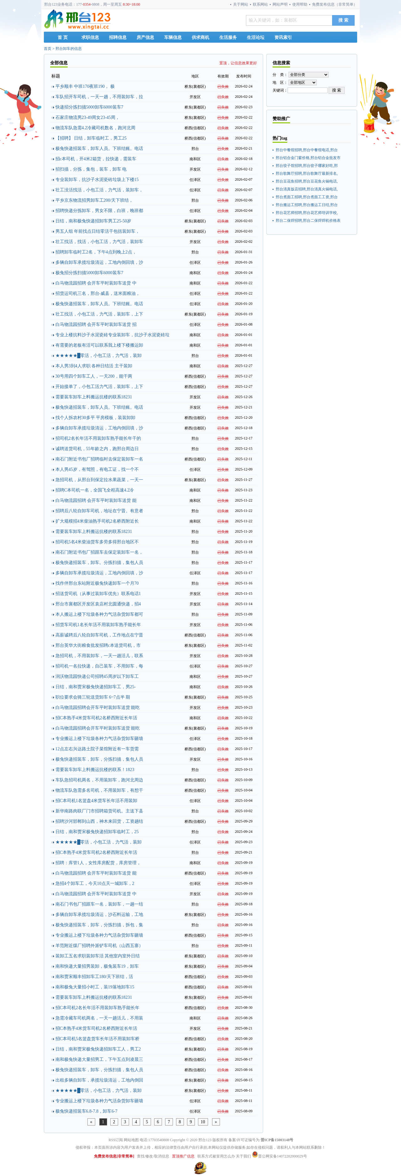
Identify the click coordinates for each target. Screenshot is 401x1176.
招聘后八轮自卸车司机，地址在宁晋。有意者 (99, 510)
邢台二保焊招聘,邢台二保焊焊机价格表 (308, 220)
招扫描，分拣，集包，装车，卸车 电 (91, 169)
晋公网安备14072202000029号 (279, 1156)
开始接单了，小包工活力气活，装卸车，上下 (99, 386)
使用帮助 (299, 4)
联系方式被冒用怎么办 (216, 1156)
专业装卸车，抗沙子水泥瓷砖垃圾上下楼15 (97, 179)
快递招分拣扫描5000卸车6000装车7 (89, 107)
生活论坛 (255, 37)
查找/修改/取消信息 (153, 1156)
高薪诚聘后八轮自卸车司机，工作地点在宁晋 (99, 635)
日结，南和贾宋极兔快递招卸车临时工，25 (97, 831)
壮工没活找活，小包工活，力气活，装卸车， (99, 190)
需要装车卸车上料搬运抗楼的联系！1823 (94, 769)
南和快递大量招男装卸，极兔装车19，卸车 (97, 966)
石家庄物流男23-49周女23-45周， (87, 117)
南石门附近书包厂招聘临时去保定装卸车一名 (99, 459)
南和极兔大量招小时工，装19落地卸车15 (94, 987)
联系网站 (260, 4)
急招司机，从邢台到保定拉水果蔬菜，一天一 (99, 479)
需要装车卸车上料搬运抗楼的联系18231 (93, 397)
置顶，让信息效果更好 (238, 63)
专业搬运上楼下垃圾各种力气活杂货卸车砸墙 (99, 738)
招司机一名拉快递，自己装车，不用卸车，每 (99, 666)
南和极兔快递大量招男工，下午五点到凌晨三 (99, 1059)
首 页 (63, 37)
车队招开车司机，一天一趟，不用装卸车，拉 (99, 96)
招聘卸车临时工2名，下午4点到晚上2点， (96, 252)
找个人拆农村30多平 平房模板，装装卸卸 (95, 417)
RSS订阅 (116, 1140)
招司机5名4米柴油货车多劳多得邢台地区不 (97, 542)
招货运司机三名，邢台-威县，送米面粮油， (97, 293)
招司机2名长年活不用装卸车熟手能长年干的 (98, 438)
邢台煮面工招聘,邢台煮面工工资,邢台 (307, 197)
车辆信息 (173, 37)
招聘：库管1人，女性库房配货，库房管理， (98, 862)
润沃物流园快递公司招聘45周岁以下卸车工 (97, 676)
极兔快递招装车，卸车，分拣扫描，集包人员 (99, 759)
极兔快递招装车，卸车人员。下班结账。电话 (99, 148)
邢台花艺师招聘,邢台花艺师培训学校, (307, 212)
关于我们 (243, 1156)
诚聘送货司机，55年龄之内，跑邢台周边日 (97, 448)
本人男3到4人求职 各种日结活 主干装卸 (93, 366)
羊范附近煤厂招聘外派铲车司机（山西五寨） (99, 945)
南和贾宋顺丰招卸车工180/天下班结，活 (94, 976)
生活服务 (228, 37)
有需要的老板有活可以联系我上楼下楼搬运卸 (99, 345)
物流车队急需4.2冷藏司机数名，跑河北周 (95, 127)
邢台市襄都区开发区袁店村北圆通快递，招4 (98, 604)
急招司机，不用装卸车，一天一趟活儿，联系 (99, 655)
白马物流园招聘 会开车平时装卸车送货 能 (96, 500)
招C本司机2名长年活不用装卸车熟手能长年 (97, 1007)
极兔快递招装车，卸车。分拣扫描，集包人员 (99, 562)
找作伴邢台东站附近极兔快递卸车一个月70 (97, 583)
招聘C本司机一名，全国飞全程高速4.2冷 (94, 490)
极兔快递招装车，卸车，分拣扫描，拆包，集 (99, 925)
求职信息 (90, 37)
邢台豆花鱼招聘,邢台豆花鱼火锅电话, (307, 181)
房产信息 (145, 37)
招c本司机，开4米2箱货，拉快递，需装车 (95, 159)
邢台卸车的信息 (68, 48)
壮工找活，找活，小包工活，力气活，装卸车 (99, 241)
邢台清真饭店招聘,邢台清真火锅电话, (307, 189)
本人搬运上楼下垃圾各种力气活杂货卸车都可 (99, 614)
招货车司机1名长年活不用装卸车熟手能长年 (98, 624)
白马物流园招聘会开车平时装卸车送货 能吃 (97, 707)
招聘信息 (118, 37)
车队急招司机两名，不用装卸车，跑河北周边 (99, 780)
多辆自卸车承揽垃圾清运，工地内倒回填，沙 (99, 262)
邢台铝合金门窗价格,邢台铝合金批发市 (308, 158)
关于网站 (240, 4)
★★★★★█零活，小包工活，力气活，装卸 (98, 355)
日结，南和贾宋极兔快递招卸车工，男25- (95, 686)
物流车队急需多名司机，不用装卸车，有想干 (99, 790)
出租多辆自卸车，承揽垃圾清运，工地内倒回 (99, 1080)
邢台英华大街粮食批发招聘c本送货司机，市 (98, 645)
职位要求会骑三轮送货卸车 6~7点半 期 (92, 697)
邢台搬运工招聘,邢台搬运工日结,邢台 (307, 205)
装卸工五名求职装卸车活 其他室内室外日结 (97, 956)
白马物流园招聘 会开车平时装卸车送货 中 (96, 283)
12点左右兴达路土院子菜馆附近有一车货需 (97, 749)
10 (203, 1122)
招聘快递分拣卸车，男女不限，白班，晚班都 (99, 210)
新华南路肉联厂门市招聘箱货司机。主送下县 (99, 811)
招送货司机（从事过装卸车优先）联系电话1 (98, 593)
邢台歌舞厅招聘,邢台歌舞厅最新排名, (307, 173)
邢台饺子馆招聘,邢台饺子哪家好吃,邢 (307, 165)
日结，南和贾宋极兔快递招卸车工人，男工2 (98, 1049)
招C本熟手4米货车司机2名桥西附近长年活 (96, 718)
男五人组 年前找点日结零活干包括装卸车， (97, 231)
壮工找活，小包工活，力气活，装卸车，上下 (99, 314)
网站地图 (131, 1140)
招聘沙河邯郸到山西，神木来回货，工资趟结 (99, 821)
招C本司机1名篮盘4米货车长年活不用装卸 (96, 800)
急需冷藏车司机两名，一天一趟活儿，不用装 (99, 1018)
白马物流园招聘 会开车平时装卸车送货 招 (96, 324)
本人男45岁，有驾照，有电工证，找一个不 (97, 469)
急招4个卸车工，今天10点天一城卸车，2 (94, 883)
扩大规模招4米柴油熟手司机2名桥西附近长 (97, 521)
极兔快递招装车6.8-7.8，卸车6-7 (86, 1111)
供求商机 (200, 37)
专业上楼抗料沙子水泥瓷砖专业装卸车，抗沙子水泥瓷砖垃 (112, 335)
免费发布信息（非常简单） (334, 4)
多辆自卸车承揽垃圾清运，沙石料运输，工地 (99, 914)
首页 (47, 48)
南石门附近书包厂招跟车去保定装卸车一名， (99, 552)
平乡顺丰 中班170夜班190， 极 (85, 86)
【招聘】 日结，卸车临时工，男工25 (91, 138)
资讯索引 (283, 37)
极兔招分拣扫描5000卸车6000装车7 (89, 272)
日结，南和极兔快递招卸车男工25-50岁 (93, 221)
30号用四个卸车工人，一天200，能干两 (93, 376)
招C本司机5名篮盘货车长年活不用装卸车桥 (97, 1038)
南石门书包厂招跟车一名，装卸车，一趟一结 (99, 904)
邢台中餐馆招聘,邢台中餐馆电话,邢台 (307, 150)
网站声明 (280, 4)
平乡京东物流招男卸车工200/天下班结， (94, 200)
